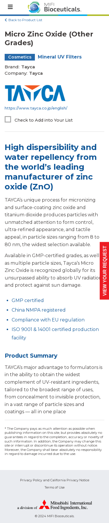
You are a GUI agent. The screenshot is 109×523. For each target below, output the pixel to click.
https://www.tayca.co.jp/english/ (36, 108)
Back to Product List (25, 20)
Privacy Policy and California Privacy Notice (54, 480)
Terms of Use (54, 487)
